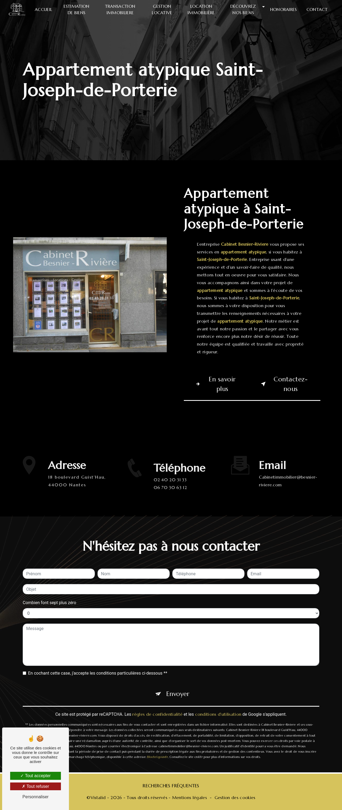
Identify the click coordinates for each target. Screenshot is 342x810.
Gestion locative (162, 9)
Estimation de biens (77, 9)
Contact (317, 9)
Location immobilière (201, 9)
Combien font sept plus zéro (49, 596)
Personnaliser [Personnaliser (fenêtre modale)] (35, 797)
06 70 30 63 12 (170, 493)
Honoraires (283, 9)
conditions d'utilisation (218, 707)
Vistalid (98, 797)
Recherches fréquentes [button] (171, 786)
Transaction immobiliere (120, 9)
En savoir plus (214, 384)
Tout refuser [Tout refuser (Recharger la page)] (35, 786)
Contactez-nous (283, 384)
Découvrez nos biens (243, 9)
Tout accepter (35, 775)
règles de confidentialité (157, 707)
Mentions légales (189, 797)
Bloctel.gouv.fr (157, 750)
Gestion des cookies (235, 797)
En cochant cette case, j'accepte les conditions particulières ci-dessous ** (97, 666)
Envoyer (177, 687)
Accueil (43, 9)
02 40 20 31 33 (170, 486)
